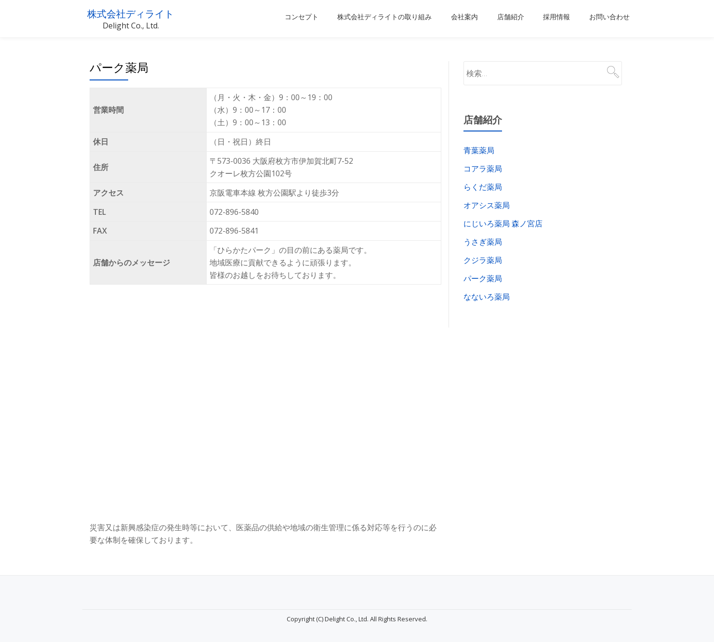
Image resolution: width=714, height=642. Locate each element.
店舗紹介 (510, 17)
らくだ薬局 (482, 187)
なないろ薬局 (486, 296)
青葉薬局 (478, 150)
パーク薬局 (482, 278)
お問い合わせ (609, 17)
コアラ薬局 (482, 168)
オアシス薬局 (486, 205)
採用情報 (556, 17)
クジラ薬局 (482, 260)
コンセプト (301, 17)
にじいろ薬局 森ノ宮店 (502, 223)
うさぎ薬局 (482, 241)
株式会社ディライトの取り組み (384, 17)
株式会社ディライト (140, 13)
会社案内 (464, 17)
